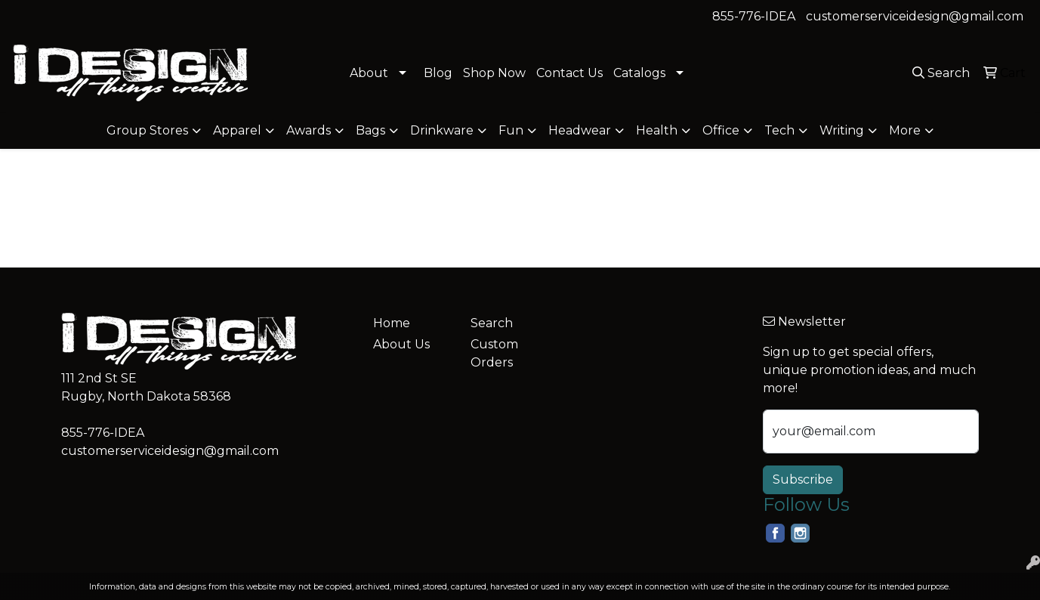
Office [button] (720, 130)
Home (391, 323)
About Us (401, 344)
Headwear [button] (579, 130)
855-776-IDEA (753, 16)
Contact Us (569, 73)
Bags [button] (370, 130)
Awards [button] (308, 130)
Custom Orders (494, 353)
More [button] (905, 130)
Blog (438, 73)
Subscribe (803, 479)
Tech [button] (779, 130)
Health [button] (656, 130)
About (369, 73)
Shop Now (494, 73)
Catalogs (639, 73)
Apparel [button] (237, 130)
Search (492, 323)
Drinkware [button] (442, 130)
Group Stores (147, 130)
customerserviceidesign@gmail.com (914, 16)
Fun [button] (510, 130)
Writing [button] (841, 130)
